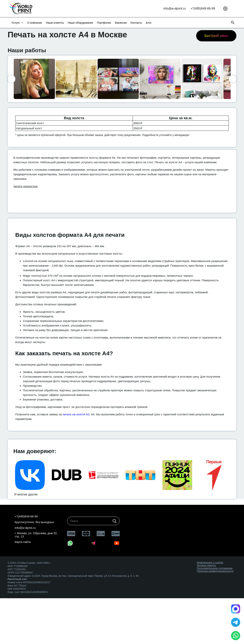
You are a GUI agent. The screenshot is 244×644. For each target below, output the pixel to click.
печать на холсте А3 (76, 414)
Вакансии (121, 22)
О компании (34, 22)
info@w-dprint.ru (174, 8)
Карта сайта (23, 542)
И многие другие (26, 494)
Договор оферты (206, 565)
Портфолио (104, 22)
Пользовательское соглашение (215, 568)
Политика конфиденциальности (215, 571)
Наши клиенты (55, 22)
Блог (149, 22)
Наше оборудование (80, 22)
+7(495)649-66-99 (202, 8)
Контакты (136, 22)
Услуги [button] (17, 23)
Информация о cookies (210, 562)
